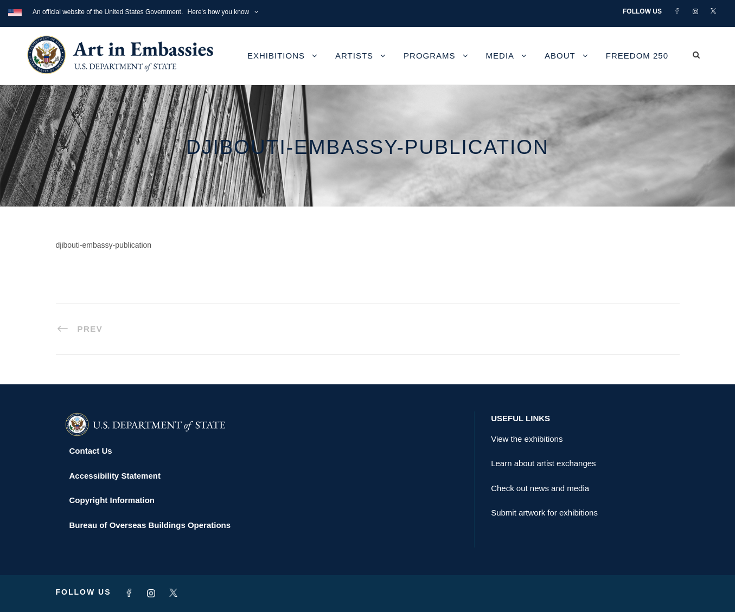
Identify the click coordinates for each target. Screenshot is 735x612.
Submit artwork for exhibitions (544, 512)
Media (500, 55)
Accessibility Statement (115, 475)
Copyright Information (112, 500)
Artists (354, 55)
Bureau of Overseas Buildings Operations (150, 525)
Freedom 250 (637, 55)
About (560, 55)
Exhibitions (276, 55)
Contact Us (90, 450)
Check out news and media (540, 488)
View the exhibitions (527, 438)
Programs (430, 55)
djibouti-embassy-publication (104, 245)
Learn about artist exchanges (543, 463)
